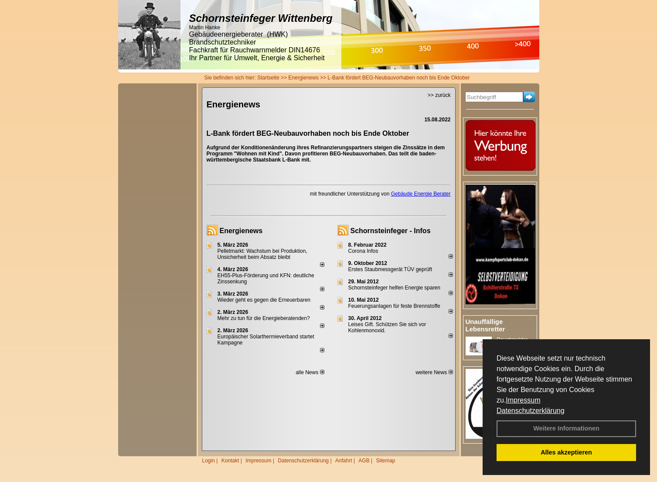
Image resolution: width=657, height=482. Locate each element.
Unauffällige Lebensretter (485, 325)
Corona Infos (363, 251)
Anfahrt (343, 461)
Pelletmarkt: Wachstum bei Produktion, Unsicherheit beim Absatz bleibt (262, 254)
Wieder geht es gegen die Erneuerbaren (264, 300)
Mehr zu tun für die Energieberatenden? (264, 318)
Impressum (523, 400)
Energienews (241, 230)
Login (208, 461)
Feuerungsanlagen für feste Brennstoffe (394, 306)
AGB (363, 461)
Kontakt (230, 461)
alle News (310, 372)
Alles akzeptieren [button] (566, 452)
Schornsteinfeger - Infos (391, 230)
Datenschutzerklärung (531, 410)
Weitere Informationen (566, 428)
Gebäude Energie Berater (421, 194)
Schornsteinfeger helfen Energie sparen (394, 288)
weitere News (434, 372)
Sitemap (385, 461)
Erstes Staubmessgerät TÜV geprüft (390, 269)
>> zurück (439, 95)
